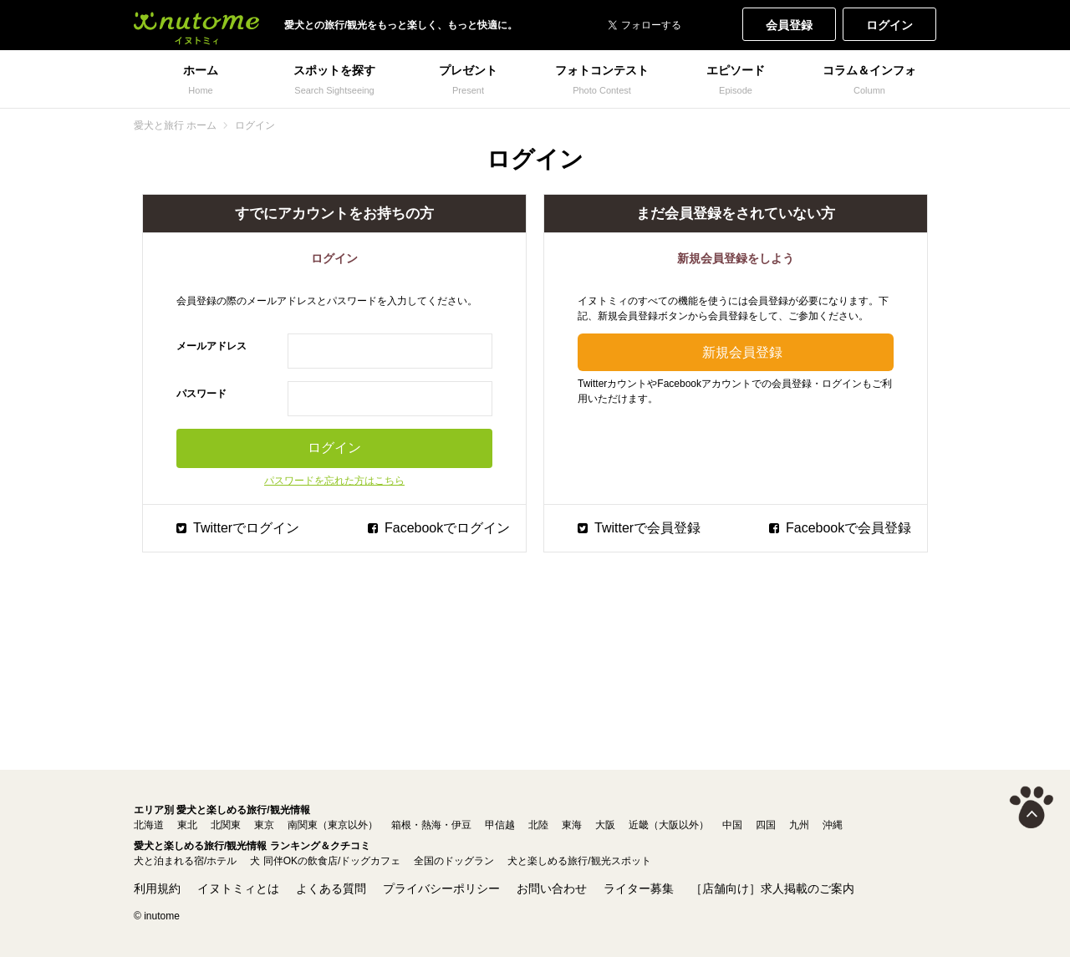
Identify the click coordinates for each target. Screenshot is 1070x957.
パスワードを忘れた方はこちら (334, 480)
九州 (799, 825)
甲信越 (500, 825)
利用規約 (157, 888)
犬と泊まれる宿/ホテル (185, 861)
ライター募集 (639, 888)
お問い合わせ (552, 888)
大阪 (605, 825)
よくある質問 (331, 888)
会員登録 (789, 25)
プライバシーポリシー (441, 888)
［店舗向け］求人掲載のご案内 (772, 888)
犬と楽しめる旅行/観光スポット (578, 861)
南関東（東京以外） (333, 825)
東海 (572, 825)
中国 (732, 825)
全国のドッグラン (454, 861)
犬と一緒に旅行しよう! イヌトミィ (196, 25)
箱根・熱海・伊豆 (431, 825)
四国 (766, 825)
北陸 (538, 825)
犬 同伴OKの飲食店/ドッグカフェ (325, 861)
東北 (187, 825)
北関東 (226, 825)
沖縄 (833, 825)
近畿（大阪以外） (669, 825)
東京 (264, 825)
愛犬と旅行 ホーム (175, 125)
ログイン (889, 25)
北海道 (149, 825)
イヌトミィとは (238, 888)
